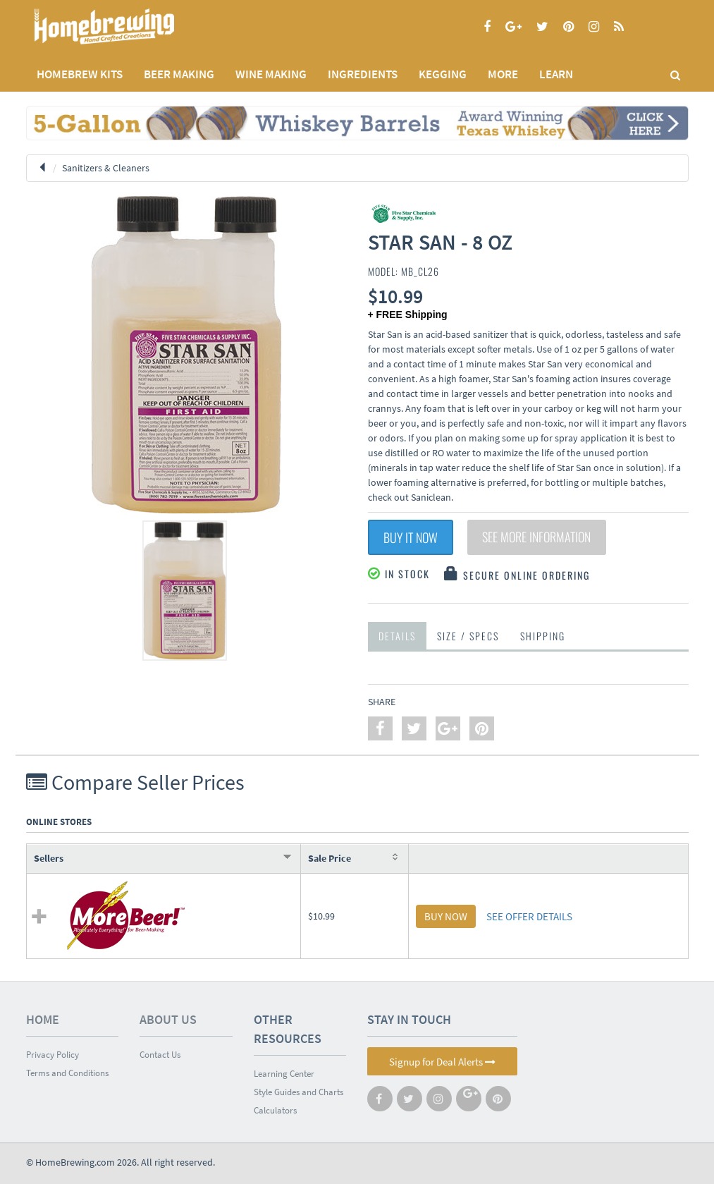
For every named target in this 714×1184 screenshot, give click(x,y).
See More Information (537, 537)
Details (397, 635)
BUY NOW (445, 916)
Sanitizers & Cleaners (105, 167)
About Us (168, 1019)
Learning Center (284, 1074)
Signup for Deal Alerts (442, 1061)
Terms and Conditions (67, 1073)
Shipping (542, 635)
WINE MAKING (271, 74)
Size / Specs (468, 635)
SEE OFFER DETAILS (529, 916)
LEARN (556, 74)
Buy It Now (410, 537)
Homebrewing (124, 26)
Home (42, 1019)
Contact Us (160, 1055)
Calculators (275, 1110)
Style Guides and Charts (298, 1092)
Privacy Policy (52, 1055)
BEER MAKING (179, 74)
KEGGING (443, 74)
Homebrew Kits (80, 74)
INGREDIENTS (363, 74)
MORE (503, 74)
